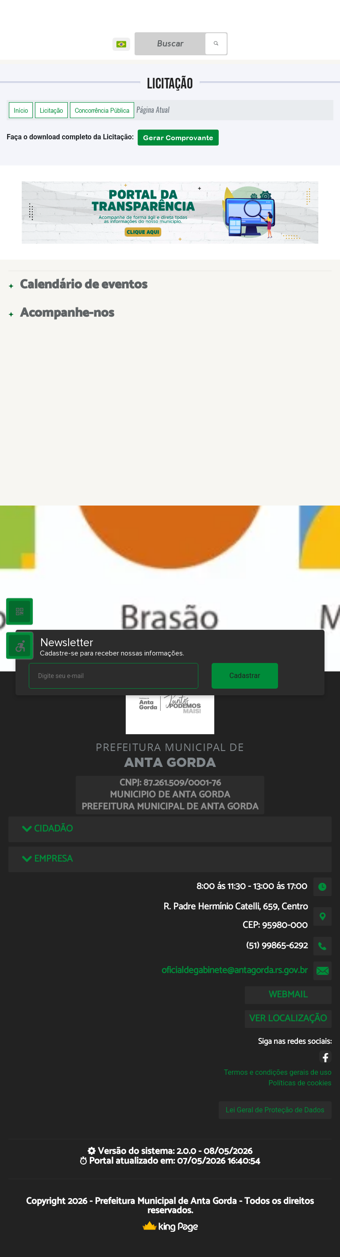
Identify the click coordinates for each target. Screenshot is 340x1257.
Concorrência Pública (102, 110)
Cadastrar (244, 675)
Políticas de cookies (300, 1083)
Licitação (51, 110)
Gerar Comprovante (178, 138)
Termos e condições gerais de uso (278, 1072)
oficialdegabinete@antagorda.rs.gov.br (235, 970)
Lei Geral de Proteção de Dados (275, 1110)
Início (21, 110)
